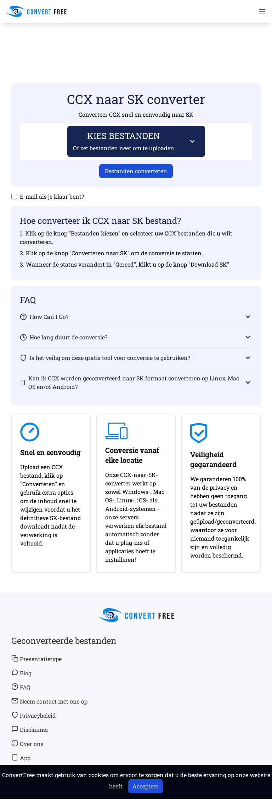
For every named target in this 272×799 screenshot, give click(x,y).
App (20, 758)
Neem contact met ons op (49, 701)
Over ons (27, 743)
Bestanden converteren (136, 171)
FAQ (20, 687)
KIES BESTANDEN (124, 141)
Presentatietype (36, 659)
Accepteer (145, 786)
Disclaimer (30, 729)
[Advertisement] (136, 43)
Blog (21, 673)
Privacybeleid (33, 715)
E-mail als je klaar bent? (52, 196)
